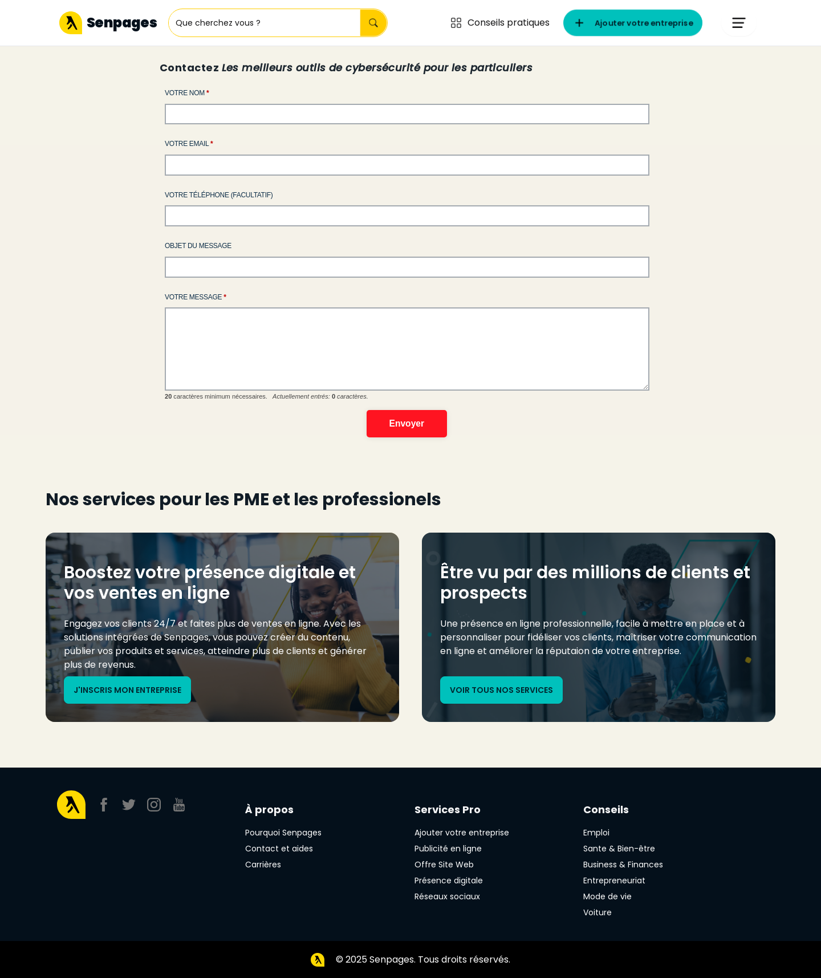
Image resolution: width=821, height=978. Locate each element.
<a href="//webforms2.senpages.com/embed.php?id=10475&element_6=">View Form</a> (410, 274)
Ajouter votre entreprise (461, 832)
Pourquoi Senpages (283, 832)
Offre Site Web (444, 864)
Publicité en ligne (448, 848)
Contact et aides (279, 848)
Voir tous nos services (501, 690)
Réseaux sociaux (447, 896)
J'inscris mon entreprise (127, 690)
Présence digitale (448, 880)
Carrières (263, 864)
